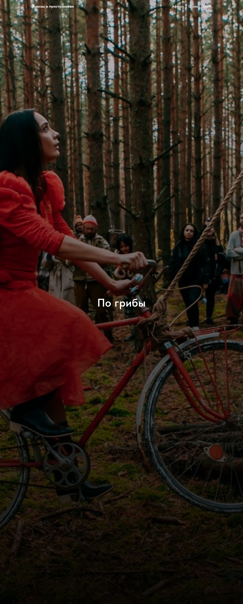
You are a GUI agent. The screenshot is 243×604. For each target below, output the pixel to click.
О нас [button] (193, 6)
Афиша (178, 6)
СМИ (207, 6)
